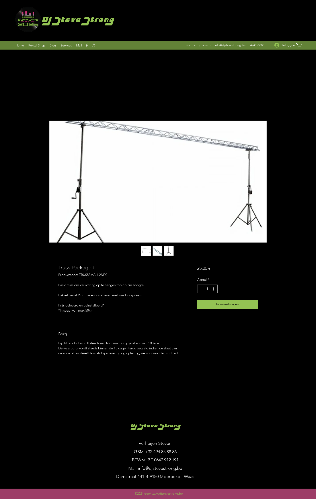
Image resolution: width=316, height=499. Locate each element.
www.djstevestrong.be (167, 493)
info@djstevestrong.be (230, 45)
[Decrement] (201, 289)
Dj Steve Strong (77, 20)
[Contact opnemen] (198, 45)
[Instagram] (93, 45)
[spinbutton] (207, 289)
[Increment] (214, 289)
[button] (299, 45)
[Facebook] (87, 45)
